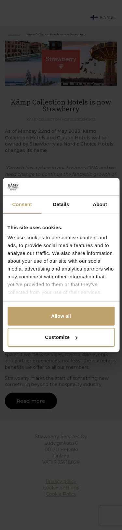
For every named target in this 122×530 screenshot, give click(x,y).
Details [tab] (61, 204)
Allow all (61, 316)
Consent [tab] (22, 204)
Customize (61, 337)
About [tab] (100, 204)
